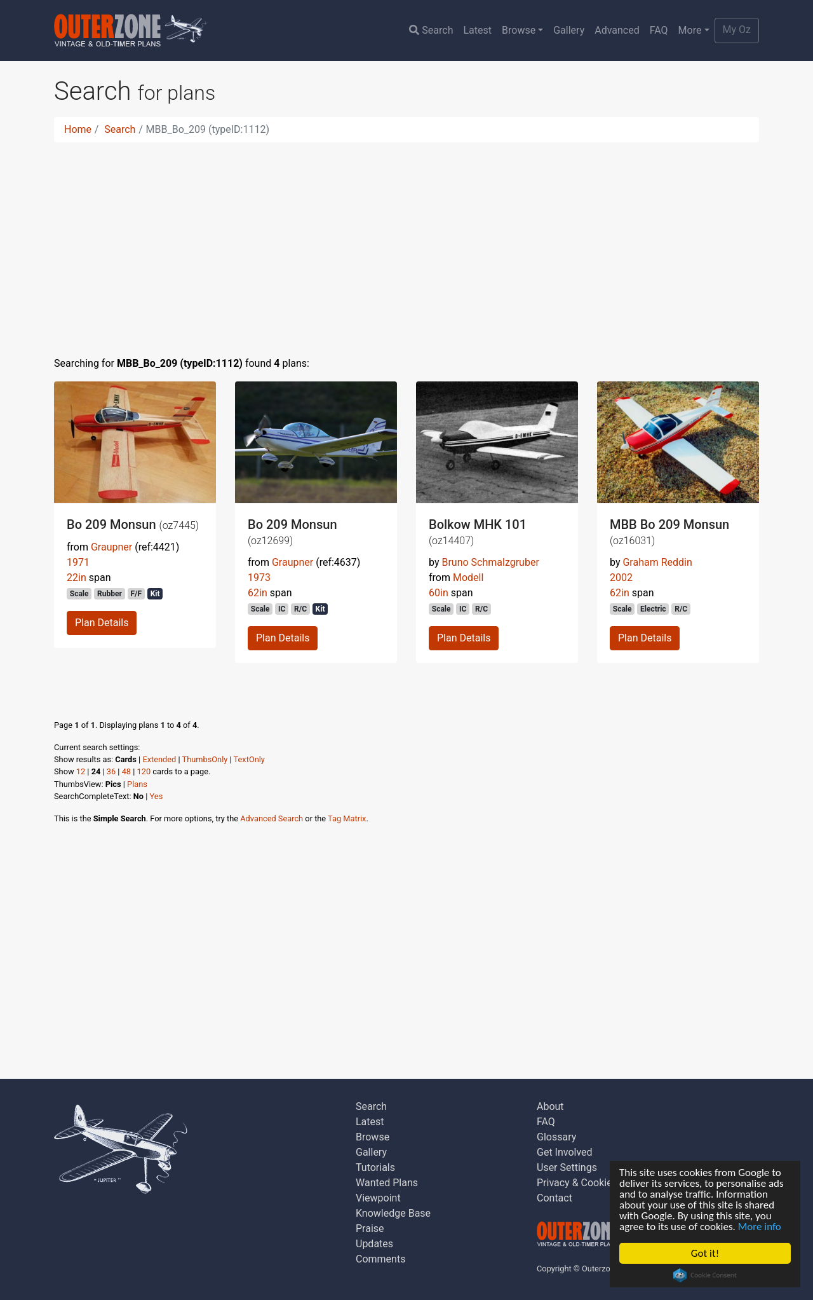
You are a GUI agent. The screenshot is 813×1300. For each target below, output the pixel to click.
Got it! (705, 1253)
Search (431, 30)
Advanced (617, 30)
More (690, 30)
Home (77, 129)
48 (126, 771)
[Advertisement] (406, 242)
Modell (468, 577)
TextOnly (249, 759)
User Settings (567, 1167)
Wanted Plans (387, 1183)
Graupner (111, 547)
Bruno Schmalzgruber (490, 562)
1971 (78, 562)
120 (144, 771)
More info (759, 1226)
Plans (137, 784)
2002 (621, 577)
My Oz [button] (737, 30)
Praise (370, 1228)
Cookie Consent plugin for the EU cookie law (705, 1275)
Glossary (556, 1137)
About (550, 1106)
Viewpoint (378, 1198)
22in (76, 577)
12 (80, 771)
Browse (518, 30)
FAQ (659, 30)
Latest (477, 30)
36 (111, 771)
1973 (259, 577)
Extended (159, 759)
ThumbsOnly (205, 759)
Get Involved (565, 1152)
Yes (156, 796)
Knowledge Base (393, 1213)
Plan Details (101, 623)
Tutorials (375, 1167)
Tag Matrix (347, 818)
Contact (554, 1198)
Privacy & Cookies (577, 1183)
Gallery (568, 30)
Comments (380, 1259)
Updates (374, 1244)
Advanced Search (271, 818)
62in (257, 593)
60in (438, 593)
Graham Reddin (657, 562)
